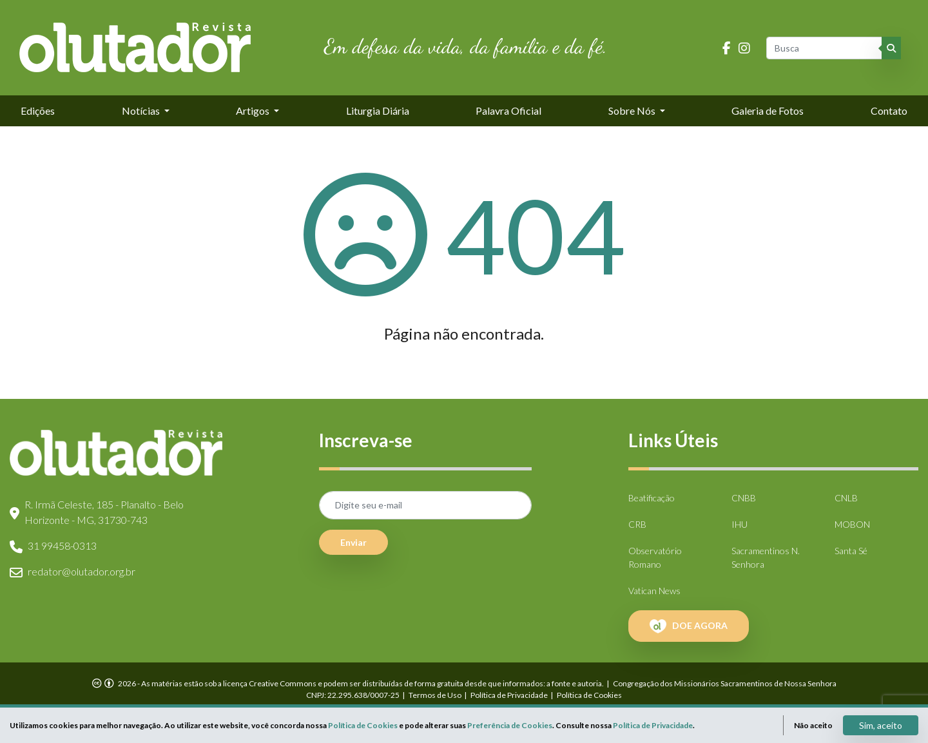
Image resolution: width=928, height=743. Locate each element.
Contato (889, 110)
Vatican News (654, 590)
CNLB (846, 497)
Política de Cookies (589, 695)
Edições (38, 110)
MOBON (852, 524)
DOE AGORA (689, 626)
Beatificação (651, 497)
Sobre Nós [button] (632, 110)
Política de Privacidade (509, 695)
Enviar (353, 542)
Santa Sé (851, 550)
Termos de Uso (435, 695)
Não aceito (813, 725)
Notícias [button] (142, 110)
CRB (637, 524)
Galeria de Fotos (767, 110)
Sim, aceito (880, 725)
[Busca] (825, 48)
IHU (739, 524)
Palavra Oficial (508, 110)
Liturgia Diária (377, 110)
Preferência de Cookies (509, 725)
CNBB (743, 497)
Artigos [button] (253, 110)
